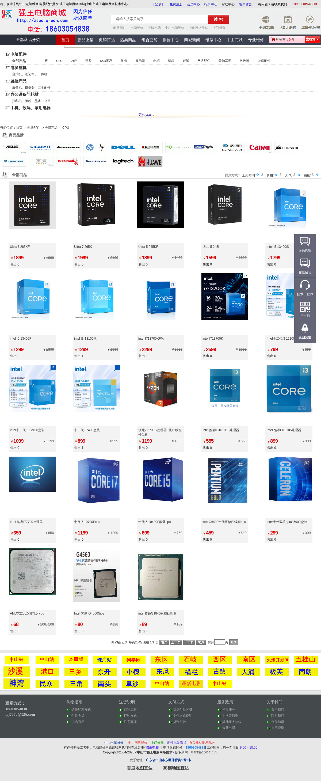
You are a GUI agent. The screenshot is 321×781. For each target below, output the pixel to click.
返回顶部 (305, 337)
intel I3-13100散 (85, 338)
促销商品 (107, 40)
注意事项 (130, 722)
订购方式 (130, 716)
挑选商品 (77, 722)
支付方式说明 (182, 716)
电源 (156, 61)
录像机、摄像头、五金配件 (31, 87)
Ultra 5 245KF (148, 247)
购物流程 (130, 709)
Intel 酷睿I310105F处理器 (220, 430)
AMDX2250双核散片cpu (27, 613)
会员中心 (193, 4)
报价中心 (210, 4)
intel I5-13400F (20, 338)
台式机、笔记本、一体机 (29, 74)
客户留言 (245, 4)
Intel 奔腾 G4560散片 (89, 613)
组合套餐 (150, 40)
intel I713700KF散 (151, 338)
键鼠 (186, 61)
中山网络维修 (198, 28)
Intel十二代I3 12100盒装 (27, 430)
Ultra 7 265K (83, 247)
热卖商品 (128, 40)
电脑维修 (137, 28)
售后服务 (228, 709)
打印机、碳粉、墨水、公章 (31, 101)
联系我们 (277, 716)
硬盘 (88, 61)
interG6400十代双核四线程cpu (224, 522)
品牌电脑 (154, 28)
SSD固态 (106, 61)
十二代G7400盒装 (87, 430)
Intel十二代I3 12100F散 (283, 338)
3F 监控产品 (15, 81)
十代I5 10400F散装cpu (154, 522)
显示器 (140, 61)
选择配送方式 (81, 709)
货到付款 (179, 722)
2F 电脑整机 (15, 68)
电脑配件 (119, 28)
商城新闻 (192, 40)
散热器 (244, 61)
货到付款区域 (182, 709)
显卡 (124, 61)
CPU (59, 61)
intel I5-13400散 (278, 247)
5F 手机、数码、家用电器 (28, 108)
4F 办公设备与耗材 (22, 94)
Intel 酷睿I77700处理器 (26, 522)
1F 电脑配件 (15, 54)
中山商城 (235, 40)
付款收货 (77, 716)
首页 (65, 40)
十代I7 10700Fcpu (87, 522)
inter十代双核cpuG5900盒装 (287, 522)
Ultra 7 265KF (20, 247)
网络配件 (203, 61)
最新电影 (228, 728)
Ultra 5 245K (211, 247)
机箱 (171, 61)
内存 (74, 61)
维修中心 (213, 40)
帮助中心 (228, 4)
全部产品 (19, 61)
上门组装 (219, 28)
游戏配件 (264, 61)
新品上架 (86, 40)
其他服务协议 (232, 722)
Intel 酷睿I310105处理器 (284, 430)
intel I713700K (212, 338)
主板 (44, 61)
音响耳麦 (225, 61)
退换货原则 (230, 716)
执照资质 (277, 728)
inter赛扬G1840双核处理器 (157, 613)
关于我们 (277, 709)
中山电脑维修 (174, 28)
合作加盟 (277, 722)
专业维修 (256, 40)
